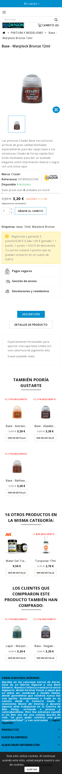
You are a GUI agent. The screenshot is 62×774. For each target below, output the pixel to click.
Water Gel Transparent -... (23, 561)
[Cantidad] (6, 210)
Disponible (9, 184)
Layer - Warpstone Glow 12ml (25, 646)
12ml (27, 227)
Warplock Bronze (43, 227)
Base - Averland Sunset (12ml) (25, 426)
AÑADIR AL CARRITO (30, 211)
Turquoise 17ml (45, 561)
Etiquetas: (9, 227)
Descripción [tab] (31, 314)
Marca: (6, 174)
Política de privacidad (38, 764)
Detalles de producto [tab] (31, 325)
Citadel (16, 174)
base (19, 227)
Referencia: (9, 179)
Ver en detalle (17, 437)
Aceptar (32, 769)
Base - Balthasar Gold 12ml (23, 480)
